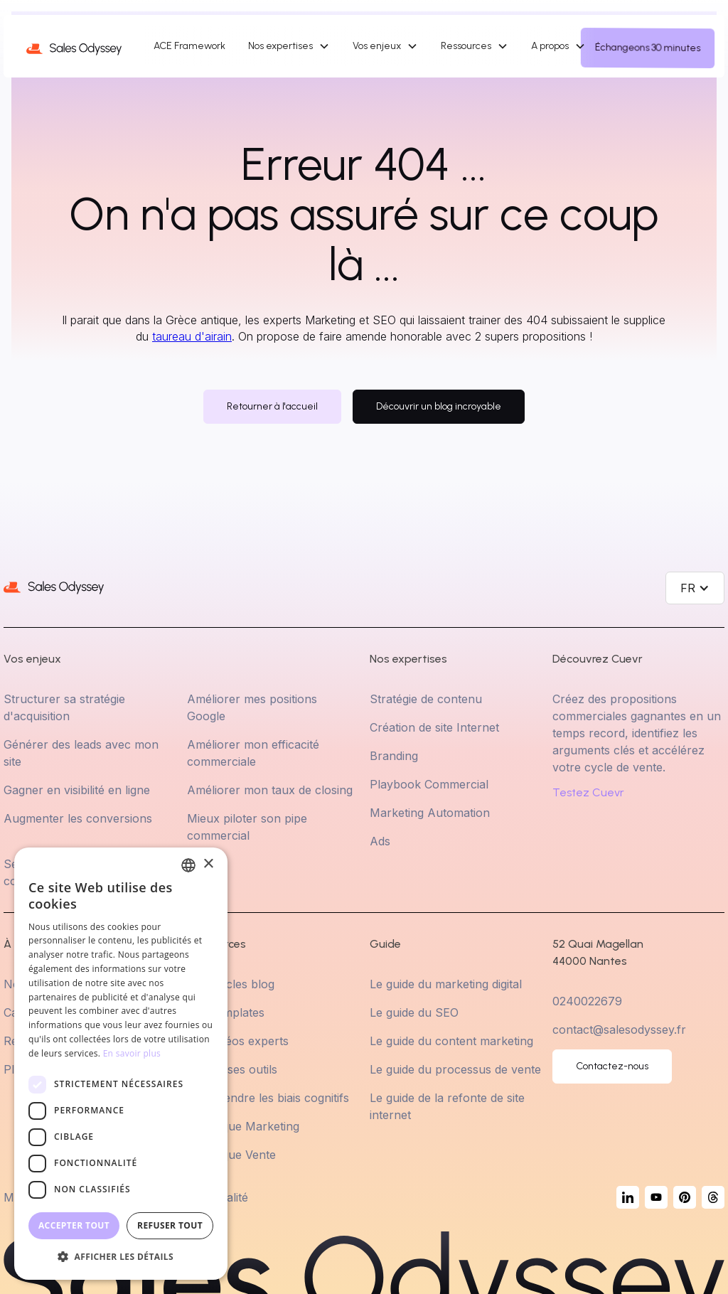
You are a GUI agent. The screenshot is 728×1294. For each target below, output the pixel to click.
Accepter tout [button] (73, 1225)
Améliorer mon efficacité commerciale (253, 753)
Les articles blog (230, 984)
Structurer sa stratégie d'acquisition (64, 707)
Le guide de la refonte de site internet (447, 1106)
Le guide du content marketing (451, 1041)
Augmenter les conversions (78, 818)
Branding (394, 756)
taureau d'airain (192, 336)
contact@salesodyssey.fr (619, 1029)
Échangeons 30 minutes (647, 47)
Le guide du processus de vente (455, 1069)
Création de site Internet (434, 727)
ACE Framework (189, 46)
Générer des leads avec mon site (81, 753)
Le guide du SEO (414, 1012)
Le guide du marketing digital (446, 984)
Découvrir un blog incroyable (438, 406)
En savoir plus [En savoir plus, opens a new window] (132, 1053)
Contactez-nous (612, 1066)
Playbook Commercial (429, 784)
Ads (380, 841)
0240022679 (587, 1001)
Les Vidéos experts (238, 1041)
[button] (289, 46)
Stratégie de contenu (426, 699)
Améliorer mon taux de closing (270, 790)
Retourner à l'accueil (272, 406)
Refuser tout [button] (170, 1225)
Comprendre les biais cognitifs (268, 1098)
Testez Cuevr (588, 792)
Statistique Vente (231, 1155)
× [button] (208, 864)
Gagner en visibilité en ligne (77, 790)
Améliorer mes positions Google (252, 707)
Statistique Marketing (243, 1126)
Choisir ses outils (232, 1069)
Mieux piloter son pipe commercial (247, 827)
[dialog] (121, 1063)
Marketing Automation (430, 813)
